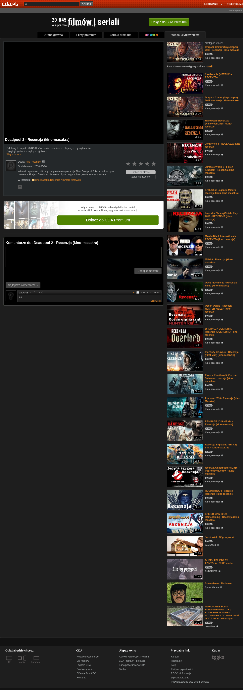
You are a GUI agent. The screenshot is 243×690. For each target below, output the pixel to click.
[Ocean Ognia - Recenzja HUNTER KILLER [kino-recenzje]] (185, 314)
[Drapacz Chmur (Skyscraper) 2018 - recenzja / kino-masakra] (185, 52)
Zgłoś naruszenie (140, 176)
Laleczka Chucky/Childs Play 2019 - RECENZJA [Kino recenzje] (221, 216)
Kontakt (175, 656)
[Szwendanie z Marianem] (185, 592)
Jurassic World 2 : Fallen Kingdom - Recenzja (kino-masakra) (220, 170)
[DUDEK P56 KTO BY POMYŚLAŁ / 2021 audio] (185, 569)
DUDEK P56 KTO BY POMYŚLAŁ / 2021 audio (219, 562)
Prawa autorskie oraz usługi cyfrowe (190, 681)
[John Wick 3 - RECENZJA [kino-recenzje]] (185, 152)
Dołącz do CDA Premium (108, 220)
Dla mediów (83, 660)
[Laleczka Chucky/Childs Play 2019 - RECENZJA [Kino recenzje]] (185, 222)
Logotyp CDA (84, 665)
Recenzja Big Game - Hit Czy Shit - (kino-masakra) (221, 446)
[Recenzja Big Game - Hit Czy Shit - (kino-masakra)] (185, 453)
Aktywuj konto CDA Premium (134, 656)
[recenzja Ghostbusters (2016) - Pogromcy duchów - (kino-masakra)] (185, 476)
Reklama (81, 677)
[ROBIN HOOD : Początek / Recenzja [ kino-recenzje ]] (185, 500)
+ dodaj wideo (236, 10)
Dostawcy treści (85, 669)
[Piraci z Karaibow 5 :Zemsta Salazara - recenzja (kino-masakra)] (185, 384)
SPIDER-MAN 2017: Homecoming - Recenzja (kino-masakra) (222, 517)
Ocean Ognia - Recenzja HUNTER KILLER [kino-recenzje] (218, 308)
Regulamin (176, 660)
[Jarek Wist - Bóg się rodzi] (185, 546)
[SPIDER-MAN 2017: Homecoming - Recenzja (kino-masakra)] (185, 523)
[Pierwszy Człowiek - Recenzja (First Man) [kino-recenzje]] (185, 361)
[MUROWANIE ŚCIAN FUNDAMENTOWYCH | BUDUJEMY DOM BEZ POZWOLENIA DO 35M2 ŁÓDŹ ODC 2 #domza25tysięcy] (185, 615)
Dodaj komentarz (148, 270)
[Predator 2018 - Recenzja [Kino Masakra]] (185, 407)
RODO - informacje (181, 673)
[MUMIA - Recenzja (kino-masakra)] (185, 268)
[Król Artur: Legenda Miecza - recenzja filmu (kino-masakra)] (185, 199)
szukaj (86, 4)
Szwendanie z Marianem (218, 583)
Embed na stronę (140, 172)
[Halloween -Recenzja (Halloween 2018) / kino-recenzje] (185, 129)
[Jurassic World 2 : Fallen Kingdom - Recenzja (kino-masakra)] (185, 176)
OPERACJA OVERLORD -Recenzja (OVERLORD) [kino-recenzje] (221, 332)
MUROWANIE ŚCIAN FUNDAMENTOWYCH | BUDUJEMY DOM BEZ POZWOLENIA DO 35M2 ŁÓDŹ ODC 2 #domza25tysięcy (222, 612)
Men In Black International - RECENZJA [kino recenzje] (220, 238)
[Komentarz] (84, 257)
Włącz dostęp (14, 154)
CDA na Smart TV (86, 673)
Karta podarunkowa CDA (132, 665)
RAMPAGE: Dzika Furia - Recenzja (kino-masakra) (219, 423)
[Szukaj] (52, 3)
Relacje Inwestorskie (88, 656)
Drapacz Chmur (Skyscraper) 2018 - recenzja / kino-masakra (222, 48)
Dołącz (169, 22)
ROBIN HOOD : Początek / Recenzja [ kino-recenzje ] (219, 492)
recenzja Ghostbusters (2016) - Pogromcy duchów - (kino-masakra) (222, 470)
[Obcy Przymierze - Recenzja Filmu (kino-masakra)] (185, 291)
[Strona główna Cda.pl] (11, 4)
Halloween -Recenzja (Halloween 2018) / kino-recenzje (218, 123)
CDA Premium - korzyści (132, 660)
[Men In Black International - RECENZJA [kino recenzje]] (185, 245)
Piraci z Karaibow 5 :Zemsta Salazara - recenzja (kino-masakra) (221, 378)
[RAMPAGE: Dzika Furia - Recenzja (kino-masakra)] (185, 430)
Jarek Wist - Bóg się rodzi (219, 537)
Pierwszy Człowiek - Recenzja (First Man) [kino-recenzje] (222, 353)
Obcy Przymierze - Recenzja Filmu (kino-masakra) (221, 284)
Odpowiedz (156, 301)
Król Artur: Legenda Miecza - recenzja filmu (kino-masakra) (222, 191)
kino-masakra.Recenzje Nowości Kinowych (58, 180)
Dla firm (123, 669)
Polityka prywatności (182, 669)
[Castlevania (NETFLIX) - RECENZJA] (185, 83)
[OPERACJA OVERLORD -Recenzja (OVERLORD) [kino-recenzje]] (185, 338)
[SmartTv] (25, 664)
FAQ (173, 665)
